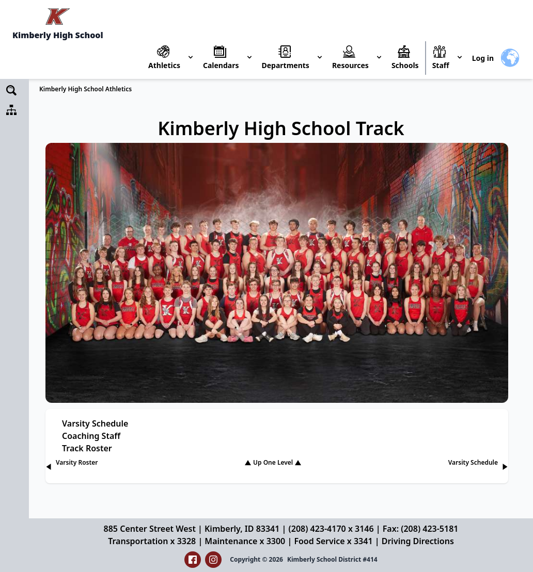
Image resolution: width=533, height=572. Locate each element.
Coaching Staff (91, 436)
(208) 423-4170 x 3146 (331, 528)
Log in (483, 58)
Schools (405, 65)
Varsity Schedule (95, 423)
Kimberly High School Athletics (85, 89)
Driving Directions (418, 541)
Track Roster (87, 448)
